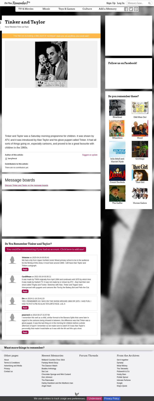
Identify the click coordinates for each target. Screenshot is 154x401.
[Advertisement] (51, 111)
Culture (87, 8)
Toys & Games (67, 8)
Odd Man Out (140, 108)
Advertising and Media (13, 366)
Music (46, 8)
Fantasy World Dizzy (50, 363)
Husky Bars (121, 374)
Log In (121, 3)
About (6, 360)
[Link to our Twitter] (131, 9)
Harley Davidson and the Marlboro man (57, 383)
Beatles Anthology (49, 369)
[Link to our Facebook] (126, 9)
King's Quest (122, 386)
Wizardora (117, 129)
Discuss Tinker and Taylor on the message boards (26, 185)
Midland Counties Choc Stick (53, 360)
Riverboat (117, 108)
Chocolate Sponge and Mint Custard (56, 374)
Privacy (7, 369)
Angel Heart (46, 386)
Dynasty (120, 363)
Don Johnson (47, 377)
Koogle (119, 383)
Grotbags (140, 150)
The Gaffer (117, 194)
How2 (140, 129)
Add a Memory (108, 8)
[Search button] (149, 3)
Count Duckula (117, 174)
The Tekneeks (122, 369)
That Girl (140, 174)
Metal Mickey (122, 366)
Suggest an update (89, 155)
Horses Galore (140, 194)
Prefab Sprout (122, 377)
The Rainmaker (48, 380)
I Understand (94, 398)
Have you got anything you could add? (72, 36)
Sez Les (45, 371)
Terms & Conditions (12, 363)
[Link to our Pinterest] (136, 9)
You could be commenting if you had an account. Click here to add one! (45, 249)
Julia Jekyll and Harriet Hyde (117, 152)
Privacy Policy (111, 398)
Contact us (8, 371)
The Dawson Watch (49, 366)
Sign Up (111, 3)
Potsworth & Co (123, 371)
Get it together (122, 360)
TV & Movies (25, 8)
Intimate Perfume (124, 380)
